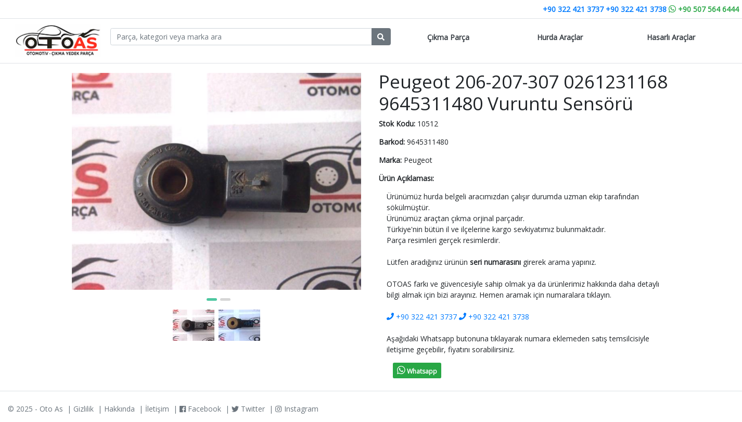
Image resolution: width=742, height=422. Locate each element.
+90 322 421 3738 (636, 9)
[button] (212, 299)
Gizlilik (83, 409)
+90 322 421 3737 (573, 9)
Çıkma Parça (448, 37)
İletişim (157, 409)
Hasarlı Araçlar (671, 37)
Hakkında (119, 409)
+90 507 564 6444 (704, 9)
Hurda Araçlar (560, 37)
